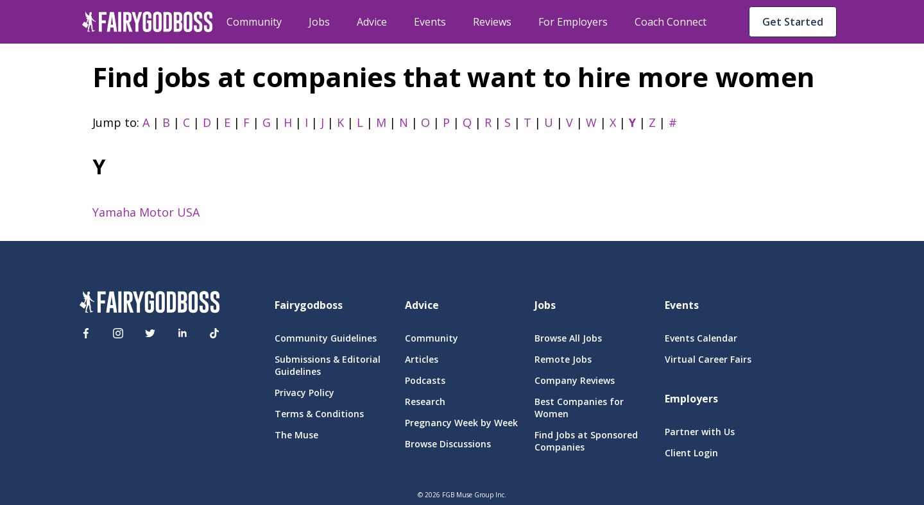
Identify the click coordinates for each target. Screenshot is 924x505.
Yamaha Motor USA (146, 212)
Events (430, 22)
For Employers (573, 22)
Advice (372, 22)
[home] (147, 22)
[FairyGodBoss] (149, 304)
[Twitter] (150, 333)
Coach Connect (670, 22)
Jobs (319, 22)
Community (254, 22)
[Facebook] (86, 333)
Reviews (492, 22)
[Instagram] (118, 333)
